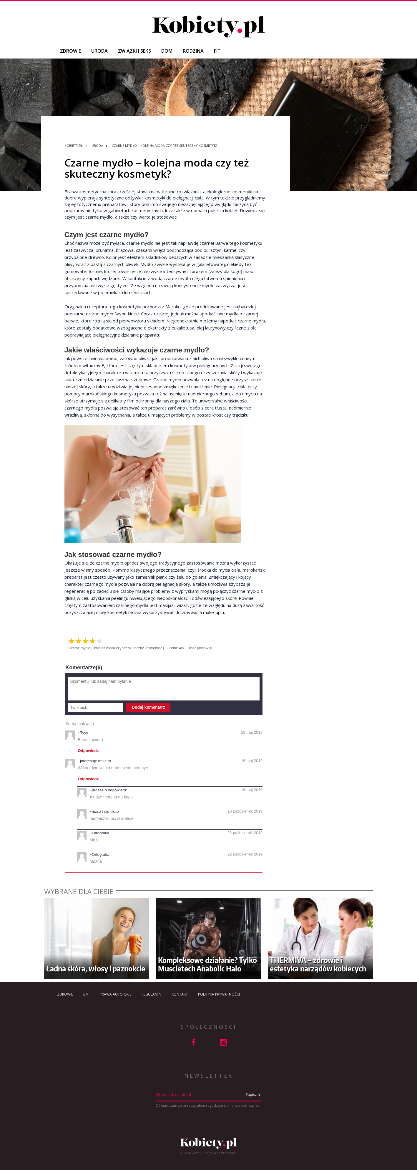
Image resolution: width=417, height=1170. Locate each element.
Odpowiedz (88, 750)
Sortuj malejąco (79, 723)
